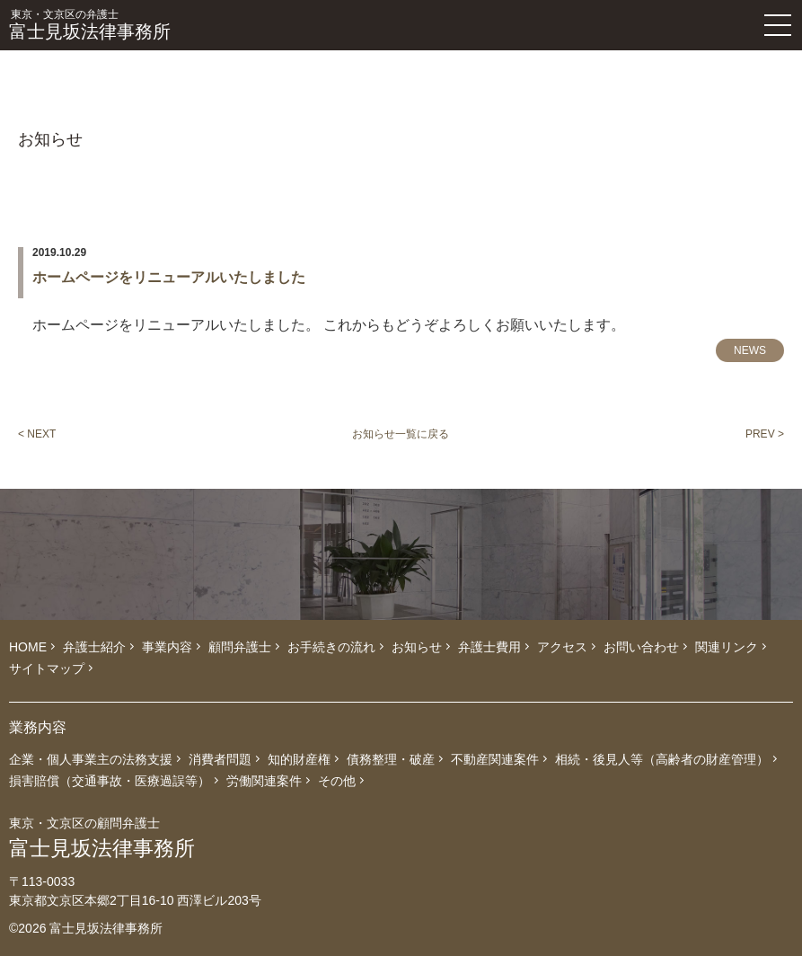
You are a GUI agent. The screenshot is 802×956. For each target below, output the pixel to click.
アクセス (562, 647)
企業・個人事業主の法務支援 (90, 759)
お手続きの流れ (331, 647)
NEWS (750, 350)
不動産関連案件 (495, 759)
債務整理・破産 (391, 759)
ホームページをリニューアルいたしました (168, 277)
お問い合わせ (641, 647)
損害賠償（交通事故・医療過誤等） (109, 781)
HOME (28, 647)
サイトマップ (46, 668)
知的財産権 (299, 759)
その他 (337, 781)
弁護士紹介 (94, 647)
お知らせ (417, 647)
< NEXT (37, 434)
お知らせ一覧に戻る (400, 434)
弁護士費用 (489, 647)
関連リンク (726, 647)
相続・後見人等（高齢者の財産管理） (662, 759)
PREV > (764, 434)
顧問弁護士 (239, 647)
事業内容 (167, 647)
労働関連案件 (264, 781)
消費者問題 (220, 759)
